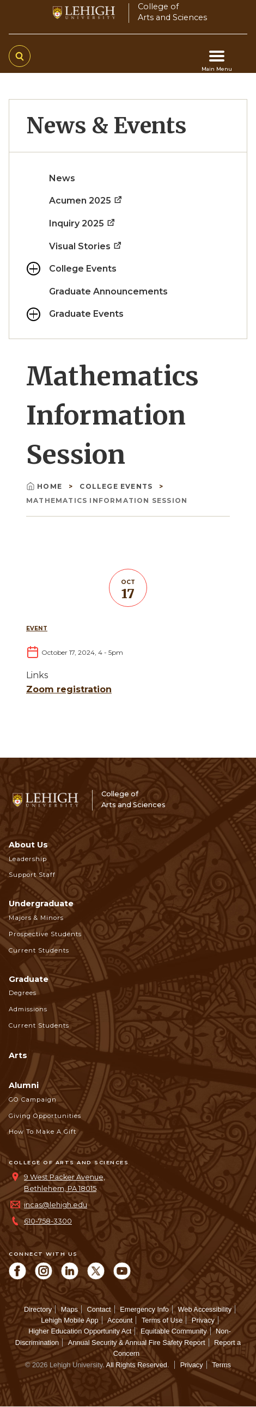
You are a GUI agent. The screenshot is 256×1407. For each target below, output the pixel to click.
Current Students (39, 950)
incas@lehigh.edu (55, 1205)
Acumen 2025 (86, 200)
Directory (38, 1309)
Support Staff (32, 874)
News (62, 178)
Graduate (28, 979)
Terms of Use (162, 1320)
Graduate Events (86, 314)
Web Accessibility (204, 1309)
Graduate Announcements (108, 291)
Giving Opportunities (45, 1116)
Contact (99, 1309)
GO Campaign (33, 1099)
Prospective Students (45, 934)
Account (119, 1320)
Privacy (203, 1320)
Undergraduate (41, 903)
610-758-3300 (48, 1221)
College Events (83, 268)
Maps (69, 1309)
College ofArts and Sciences (172, 12)
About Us (28, 845)
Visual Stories (86, 246)
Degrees (22, 993)
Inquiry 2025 (82, 223)
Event (36, 628)
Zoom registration (69, 689)
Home (45, 486)
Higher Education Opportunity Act (79, 1331)
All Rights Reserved (136, 1365)
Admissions (28, 1009)
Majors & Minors (36, 917)
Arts (18, 1055)
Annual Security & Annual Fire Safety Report (136, 1342)
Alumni (24, 1085)
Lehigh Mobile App (69, 1320)
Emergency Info (144, 1309)
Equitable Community (174, 1331)
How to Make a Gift (42, 1131)
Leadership (28, 859)
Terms (221, 1365)
